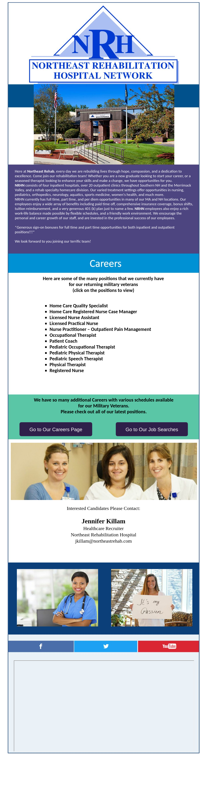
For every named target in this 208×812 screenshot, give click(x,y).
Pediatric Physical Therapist (77, 353)
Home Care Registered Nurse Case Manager (93, 311)
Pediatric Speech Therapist (76, 359)
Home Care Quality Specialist (79, 306)
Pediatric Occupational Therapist (82, 347)
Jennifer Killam (103, 521)
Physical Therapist (68, 364)
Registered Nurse (67, 370)
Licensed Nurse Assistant (74, 317)
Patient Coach (63, 341)
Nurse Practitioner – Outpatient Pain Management (100, 329)
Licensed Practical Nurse (74, 323)
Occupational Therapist (73, 335)
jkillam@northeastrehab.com (103, 541)
